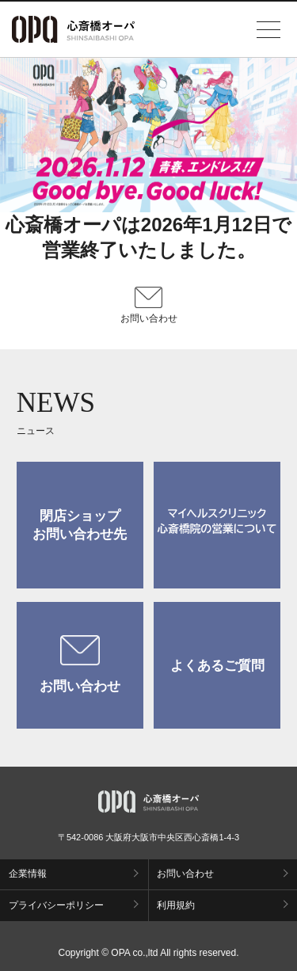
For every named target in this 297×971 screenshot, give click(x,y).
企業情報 (28, 873)
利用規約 (176, 905)
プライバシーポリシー (56, 905)
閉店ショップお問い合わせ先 (79, 525)
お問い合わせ (80, 664)
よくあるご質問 (217, 665)
